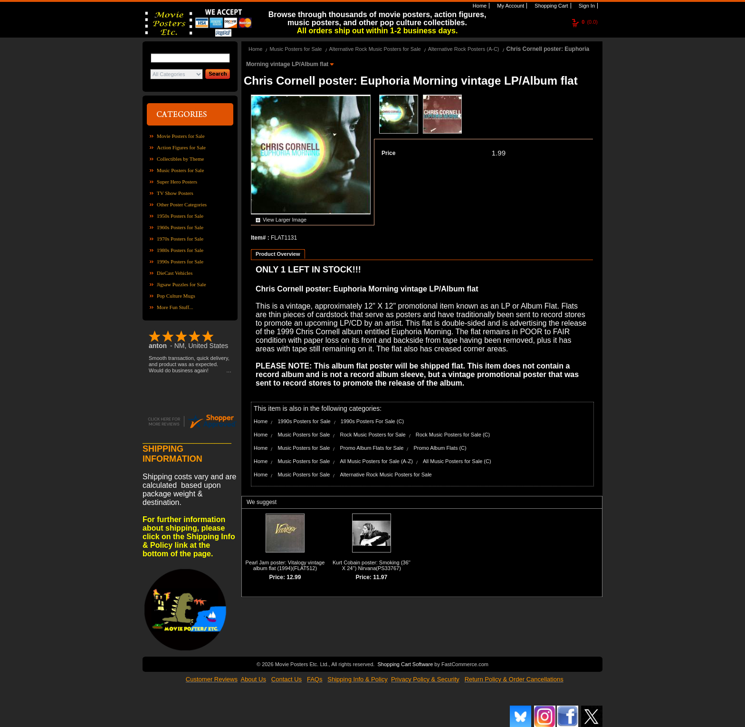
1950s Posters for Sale (180, 216)
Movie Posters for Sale (181, 136)
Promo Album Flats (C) (439, 448)
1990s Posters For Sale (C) (372, 421)
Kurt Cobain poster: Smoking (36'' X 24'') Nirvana (372, 565)
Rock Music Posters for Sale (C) (453, 434)
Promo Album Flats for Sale (372, 448)
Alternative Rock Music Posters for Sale (375, 49)
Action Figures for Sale (181, 147)
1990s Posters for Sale (180, 261)
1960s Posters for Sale (180, 227)
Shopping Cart (550, 6)
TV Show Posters (175, 193)
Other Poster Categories (182, 204)
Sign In (586, 6)
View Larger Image (284, 220)
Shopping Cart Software (405, 664)
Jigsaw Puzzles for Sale (181, 284)
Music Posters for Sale (180, 170)
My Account (510, 6)
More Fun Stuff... (175, 307)
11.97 (380, 577)
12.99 (294, 577)
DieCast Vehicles (174, 273)
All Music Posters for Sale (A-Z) (376, 461)
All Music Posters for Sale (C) (457, 461)
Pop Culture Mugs (176, 296)
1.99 (499, 153)
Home (479, 6)
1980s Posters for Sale (180, 250)
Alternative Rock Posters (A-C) (463, 49)
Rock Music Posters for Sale (373, 434)
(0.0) (590, 22)
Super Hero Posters (177, 181)
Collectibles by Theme (180, 159)
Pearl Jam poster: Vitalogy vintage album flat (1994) (285, 565)
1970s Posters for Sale (180, 239)
